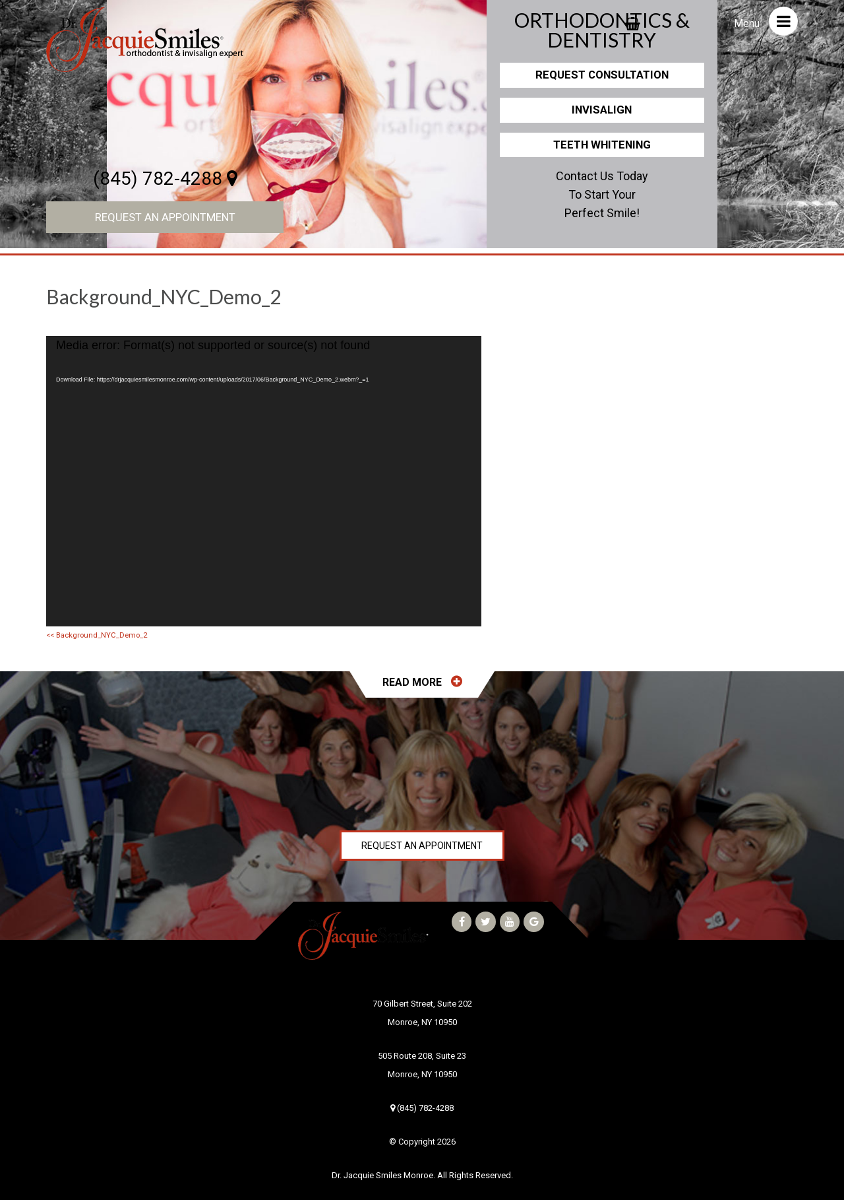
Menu (766, 21)
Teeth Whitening (602, 144)
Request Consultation (602, 74)
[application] (263, 481)
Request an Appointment (165, 217)
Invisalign (602, 109)
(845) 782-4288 (165, 178)
